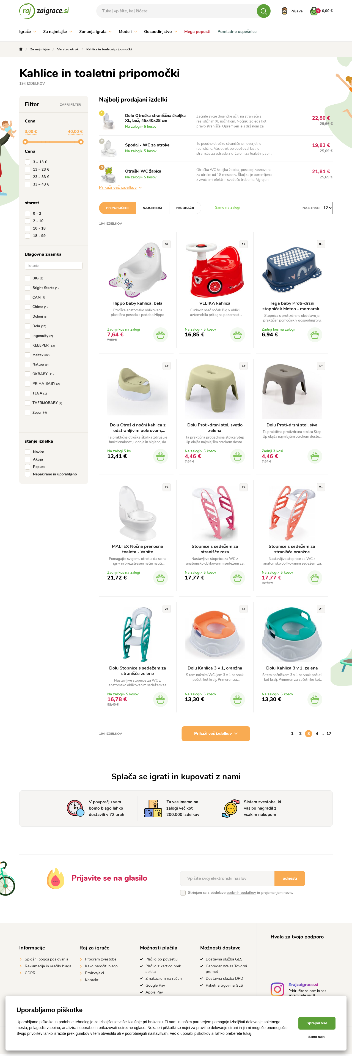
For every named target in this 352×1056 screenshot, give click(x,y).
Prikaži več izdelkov (120, 187)
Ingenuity (40, 335)
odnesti (290, 880)
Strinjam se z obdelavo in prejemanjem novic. (240, 894)
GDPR (30, 974)
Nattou (38, 364)
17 (328, 735)
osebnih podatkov (241, 894)
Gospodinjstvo (160, 31)
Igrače (27, 31)
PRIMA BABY (43, 383)
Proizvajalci (94, 974)
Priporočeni (117, 208)
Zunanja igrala (95, 31)
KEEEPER (41, 345)
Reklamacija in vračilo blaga (48, 967)
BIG (35, 278)
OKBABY (40, 374)
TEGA (37, 393)
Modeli (128, 31)
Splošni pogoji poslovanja (46, 960)
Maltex (38, 355)
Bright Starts (43, 287)
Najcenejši (152, 208)
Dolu (36, 326)
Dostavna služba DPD (224, 979)
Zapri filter (70, 104)
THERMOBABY (44, 403)
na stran (311, 208)
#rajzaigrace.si (303, 986)
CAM (36, 297)
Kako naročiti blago (101, 967)
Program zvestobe (100, 960)
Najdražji (185, 208)
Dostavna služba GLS (224, 960)
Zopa (37, 412)
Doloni (37, 316)
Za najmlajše (57, 31)
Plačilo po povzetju (161, 960)
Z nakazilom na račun (163, 979)
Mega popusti (197, 31)
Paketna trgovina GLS (224, 986)
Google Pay (155, 986)
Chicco (37, 306)
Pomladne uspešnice (237, 31)
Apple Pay (154, 993)
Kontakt (91, 981)
